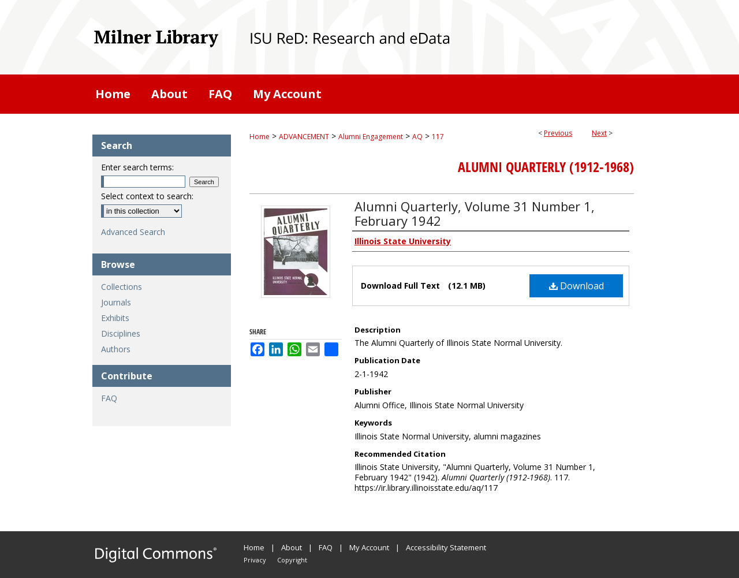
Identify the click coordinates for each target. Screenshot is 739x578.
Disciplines (120, 333)
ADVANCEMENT (304, 136)
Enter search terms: (137, 167)
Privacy (255, 559)
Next (599, 133)
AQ (417, 136)
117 (438, 136)
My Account (369, 547)
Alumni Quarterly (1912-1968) (546, 167)
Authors (115, 349)
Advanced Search (133, 231)
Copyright (292, 559)
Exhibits (115, 317)
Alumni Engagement (370, 136)
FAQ (109, 398)
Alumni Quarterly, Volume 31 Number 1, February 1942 (474, 213)
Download (576, 285)
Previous (558, 133)
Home (259, 136)
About (291, 547)
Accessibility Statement (446, 547)
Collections (121, 286)
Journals (116, 302)
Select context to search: (147, 196)
